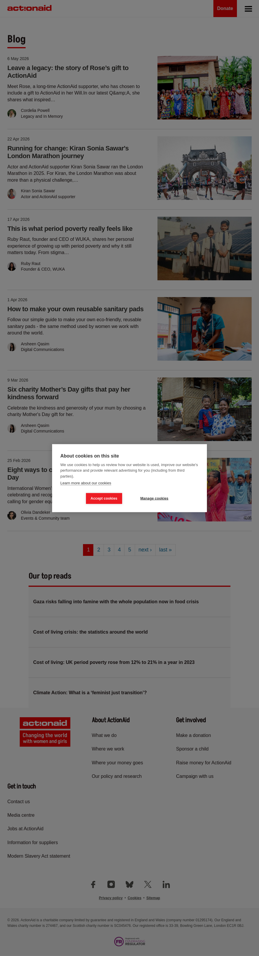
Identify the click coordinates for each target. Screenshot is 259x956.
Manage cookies (154, 498)
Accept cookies (104, 498)
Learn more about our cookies (85, 483)
